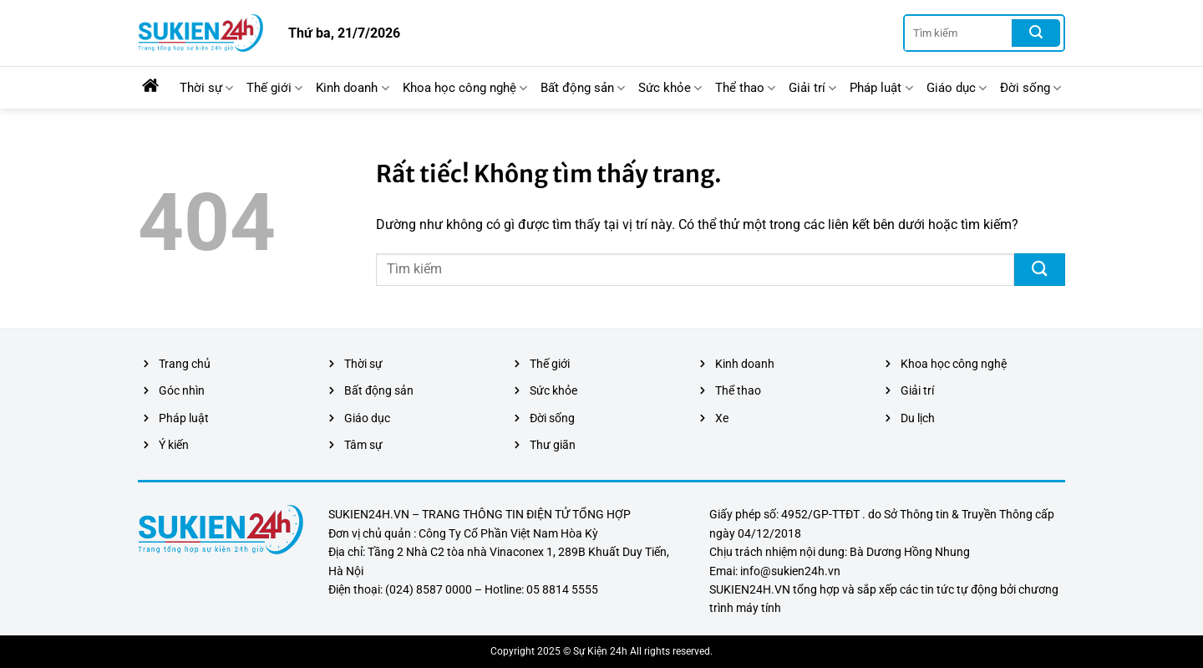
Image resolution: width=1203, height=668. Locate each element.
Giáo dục (956, 88)
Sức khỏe (670, 88)
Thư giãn (553, 444)
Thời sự (206, 88)
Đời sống (1030, 88)
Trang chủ (185, 363)
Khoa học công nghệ (465, 88)
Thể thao (745, 88)
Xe (721, 418)
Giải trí (812, 88)
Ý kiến (174, 444)
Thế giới (274, 88)
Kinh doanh (352, 88)
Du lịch (918, 418)
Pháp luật (881, 88)
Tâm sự (363, 444)
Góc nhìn (182, 390)
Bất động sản (583, 88)
